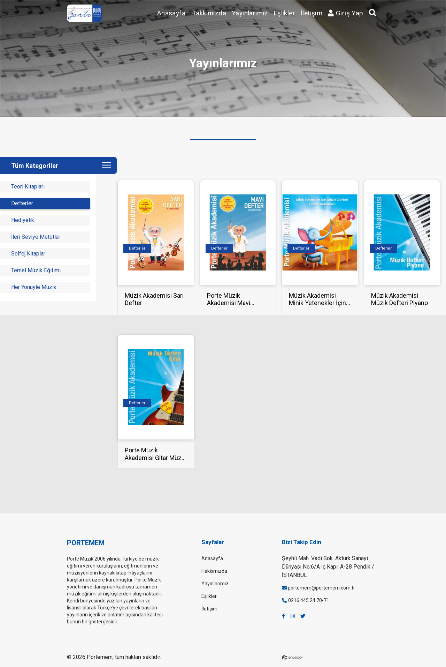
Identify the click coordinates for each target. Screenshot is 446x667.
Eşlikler (284, 13)
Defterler (22, 203)
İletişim (311, 13)
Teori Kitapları (28, 186)
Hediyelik (22, 220)
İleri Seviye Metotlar (35, 237)
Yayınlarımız (250, 13)
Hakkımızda (208, 13)
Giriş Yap (345, 13)
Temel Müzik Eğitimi (36, 270)
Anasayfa (171, 13)
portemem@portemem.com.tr (318, 588)
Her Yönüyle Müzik (33, 287)
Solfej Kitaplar (28, 253)
